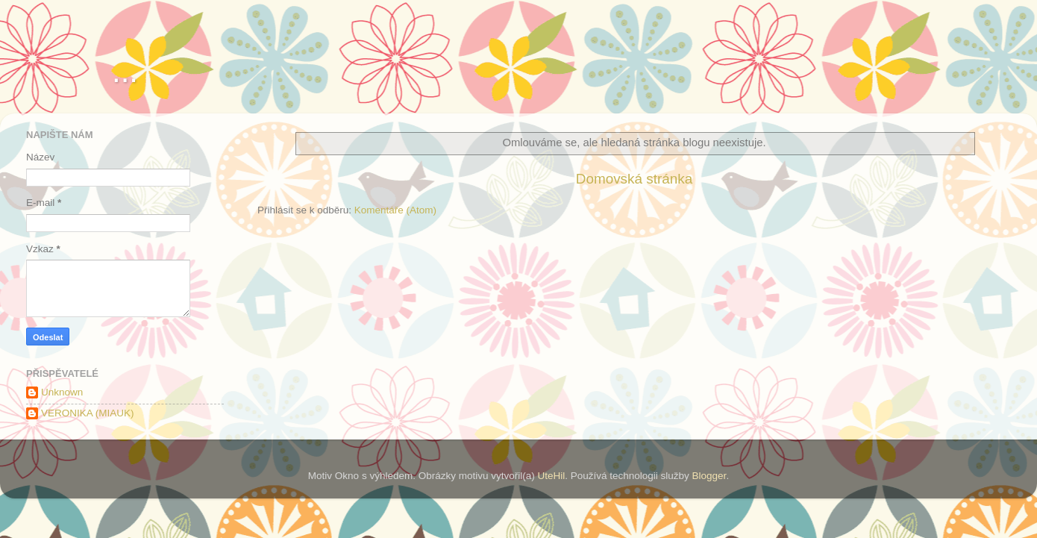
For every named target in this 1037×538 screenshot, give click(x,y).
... (125, 71)
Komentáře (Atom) (395, 210)
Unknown (62, 392)
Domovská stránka (634, 179)
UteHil (551, 475)
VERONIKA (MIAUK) (87, 413)
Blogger (709, 475)
